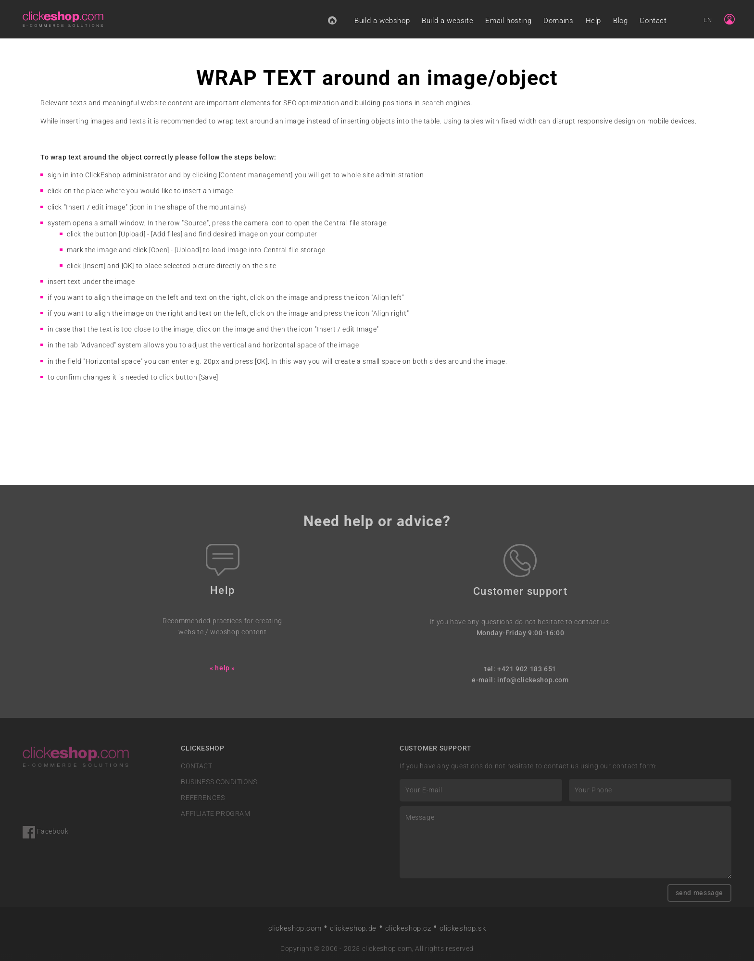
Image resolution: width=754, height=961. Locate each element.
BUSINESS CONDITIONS (219, 782)
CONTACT (196, 766)
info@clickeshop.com (533, 680)
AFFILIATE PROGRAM (215, 814)
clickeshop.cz (408, 928)
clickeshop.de (353, 928)
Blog (620, 20)
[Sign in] (729, 19)
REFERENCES (203, 798)
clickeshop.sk (463, 928)
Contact (653, 20)
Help (593, 20)
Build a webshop (382, 20)
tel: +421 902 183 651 (520, 669)
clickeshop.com (295, 928)
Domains (558, 20)
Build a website (447, 20)
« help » (222, 668)
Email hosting (508, 20)
